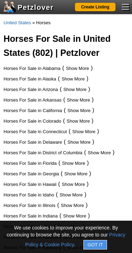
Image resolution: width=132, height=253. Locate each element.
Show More (77, 68)
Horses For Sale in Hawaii (30, 184)
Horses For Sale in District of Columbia (43, 152)
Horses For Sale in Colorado (32, 121)
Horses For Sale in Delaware (33, 142)
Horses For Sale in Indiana (31, 216)
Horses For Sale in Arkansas (33, 100)
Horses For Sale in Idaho (29, 194)
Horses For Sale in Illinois (29, 205)
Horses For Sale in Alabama (32, 68)
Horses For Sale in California (33, 110)
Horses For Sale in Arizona (31, 89)
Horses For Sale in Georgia (31, 173)
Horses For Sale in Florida (30, 163)
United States (17, 22)
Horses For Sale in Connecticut (35, 131)
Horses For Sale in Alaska (30, 79)
